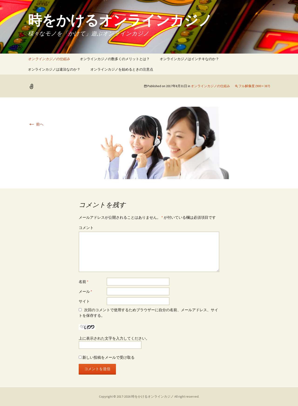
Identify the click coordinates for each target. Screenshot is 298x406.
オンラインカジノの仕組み (49, 59)
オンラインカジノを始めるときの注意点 (121, 69)
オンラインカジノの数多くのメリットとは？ (115, 59)
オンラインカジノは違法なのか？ (54, 69)
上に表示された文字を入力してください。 (114, 338)
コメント (86, 227)
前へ (36, 124)
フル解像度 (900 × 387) (254, 86)
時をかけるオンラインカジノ (152, 396)
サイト (84, 301)
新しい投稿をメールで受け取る (108, 357)
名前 (83, 281)
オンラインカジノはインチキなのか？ (189, 59)
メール (85, 291)
